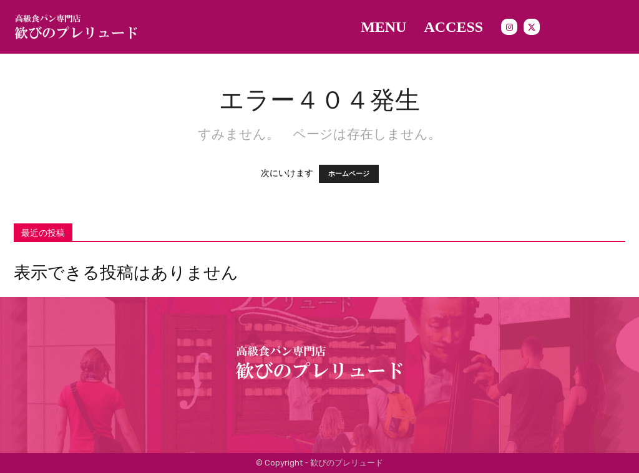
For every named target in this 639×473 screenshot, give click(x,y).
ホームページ (348, 174)
